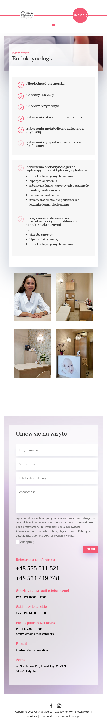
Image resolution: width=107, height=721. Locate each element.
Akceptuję (25, 542)
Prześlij (90, 549)
